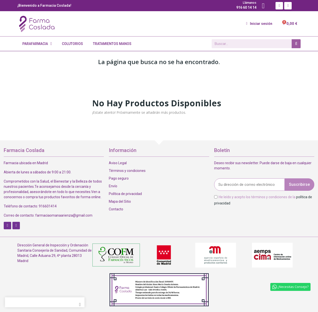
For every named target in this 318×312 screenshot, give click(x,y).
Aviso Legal (118, 163)
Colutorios (72, 44)
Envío (113, 186)
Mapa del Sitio (120, 201)
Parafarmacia (37, 43)
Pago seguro (119, 178)
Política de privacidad (125, 194)
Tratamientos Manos (112, 44)
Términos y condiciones (127, 171)
